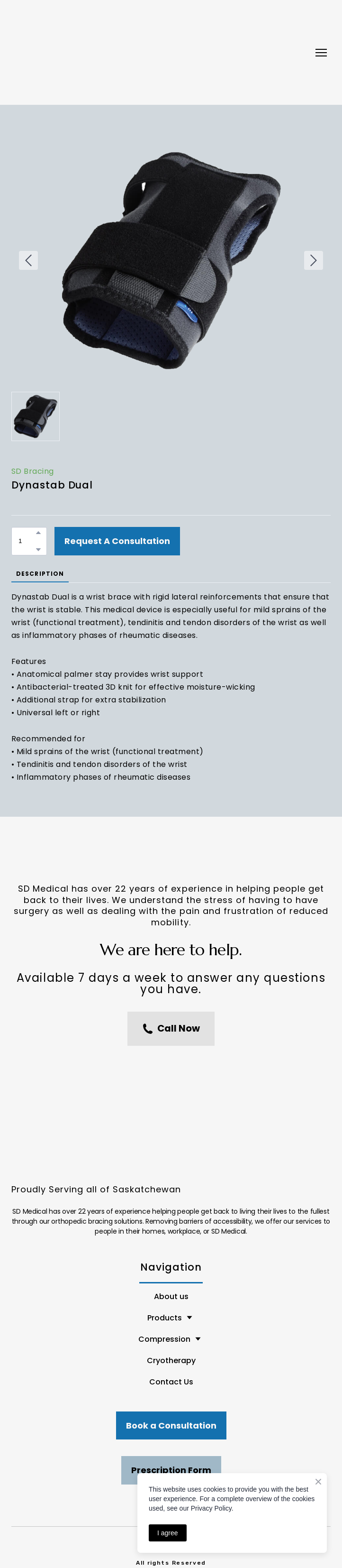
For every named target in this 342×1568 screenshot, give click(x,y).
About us (171, 1296)
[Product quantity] (27, 541)
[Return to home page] (161, 52)
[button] (38, 532)
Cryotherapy (171, 1360)
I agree (167, 1533)
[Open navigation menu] (321, 52)
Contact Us (171, 1381)
